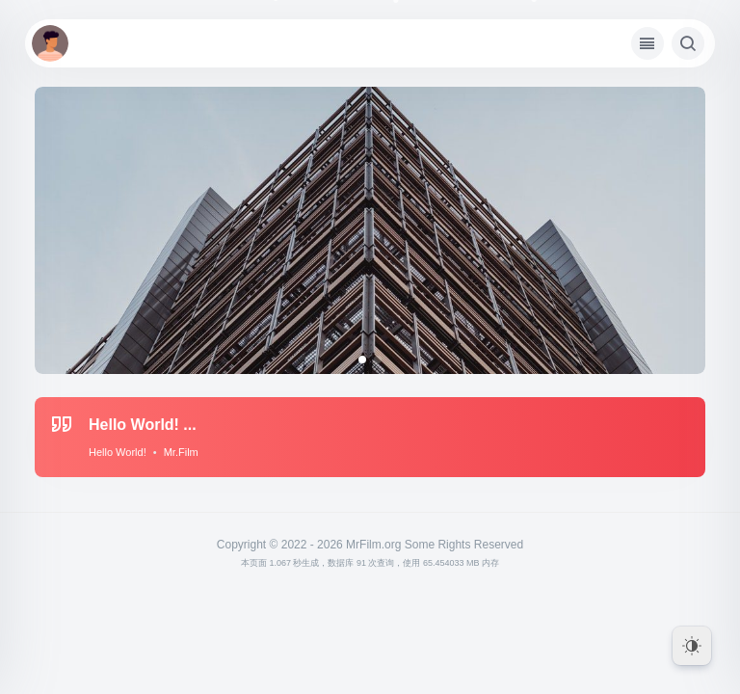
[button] (362, 359)
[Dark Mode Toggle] (692, 646)
